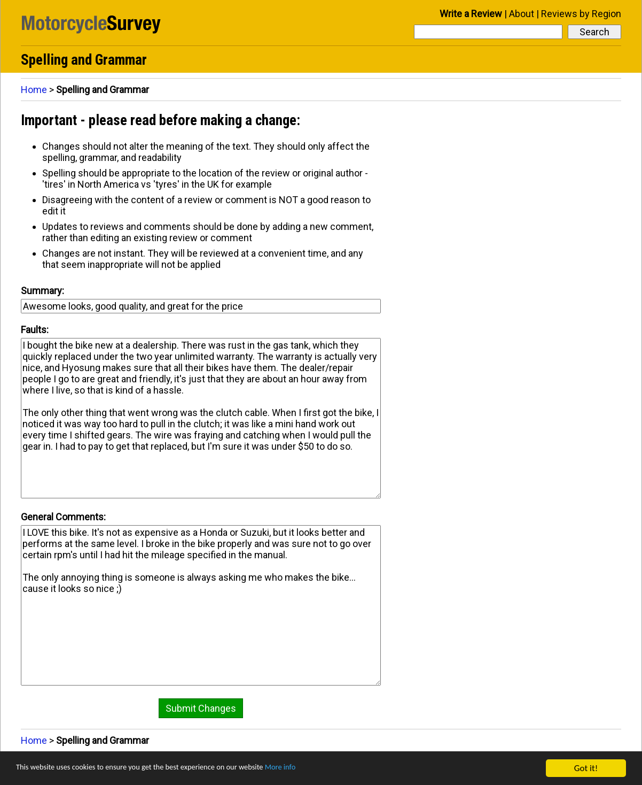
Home (34, 89)
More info (328, 768)
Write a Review (471, 13)
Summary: (42, 290)
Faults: (35, 329)
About (521, 13)
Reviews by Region (581, 13)
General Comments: (63, 516)
